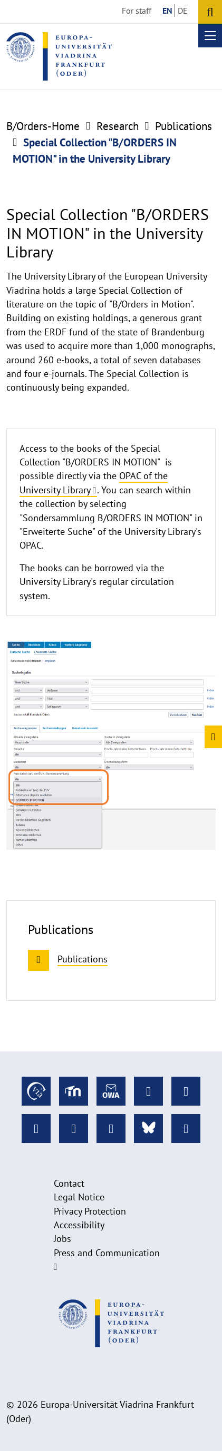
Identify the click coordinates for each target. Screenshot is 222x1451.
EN (167, 10)
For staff (136, 10)
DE (183, 10)
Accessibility (79, 1225)
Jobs (62, 1239)
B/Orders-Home (43, 126)
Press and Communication (107, 1253)
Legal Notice (79, 1197)
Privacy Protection (90, 1211)
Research (117, 126)
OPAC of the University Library (94, 482)
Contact (69, 1183)
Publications (183, 126)
